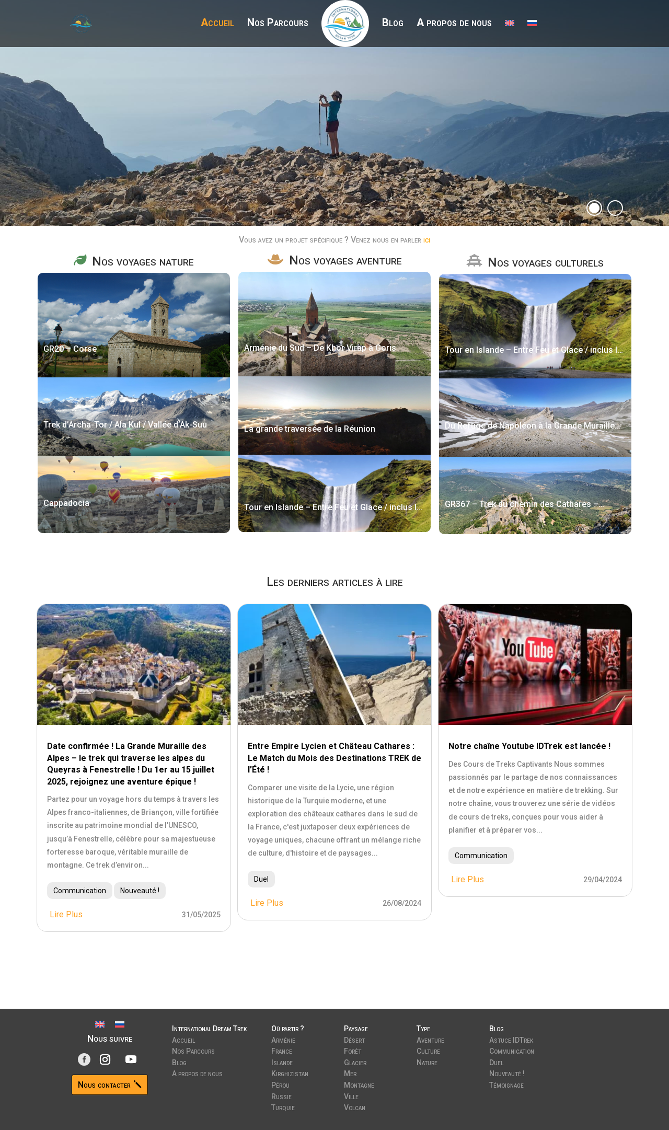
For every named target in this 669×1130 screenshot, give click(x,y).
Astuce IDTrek (511, 1039)
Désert (354, 1039)
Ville (351, 1095)
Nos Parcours (277, 24)
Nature (427, 1061)
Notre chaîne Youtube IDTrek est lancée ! (529, 746)
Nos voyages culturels (546, 262)
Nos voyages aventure (345, 260)
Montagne (359, 1084)
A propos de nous (454, 24)
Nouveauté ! (139, 890)
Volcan (354, 1106)
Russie (281, 1095)
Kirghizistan (289, 1072)
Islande (282, 1061)
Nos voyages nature (143, 261)
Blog (392, 24)
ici (426, 240)
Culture (428, 1050)
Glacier (355, 1061)
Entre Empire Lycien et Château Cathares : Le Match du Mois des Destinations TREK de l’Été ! (334, 758)
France (281, 1050)
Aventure (430, 1039)
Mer (350, 1072)
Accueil (217, 24)
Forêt (352, 1050)
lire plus (66, 914)
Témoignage (506, 1084)
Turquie (283, 1106)
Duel (261, 879)
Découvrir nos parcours (168, 136)
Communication (79, 890)
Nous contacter (104, 1085)
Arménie (283, 1039)
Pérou (280, 1084)
